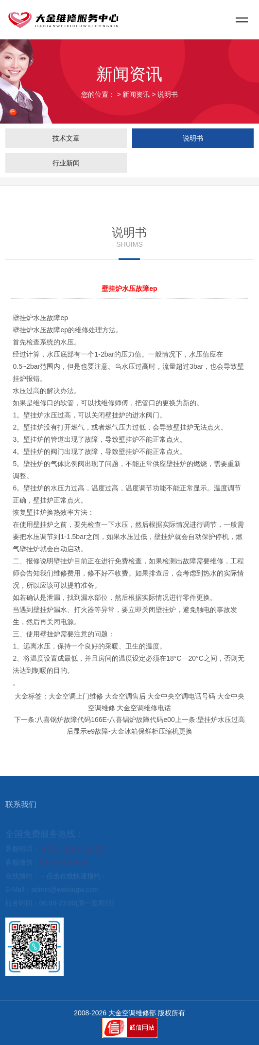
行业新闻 (66, 163)
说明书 (167, 94)
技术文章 (66, 138)
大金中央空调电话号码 (181, 696)
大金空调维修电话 (144, 708)
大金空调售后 (125, 696)
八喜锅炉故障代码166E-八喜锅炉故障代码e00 (105, 719)
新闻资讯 (136, 94)
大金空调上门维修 (76, 696)
